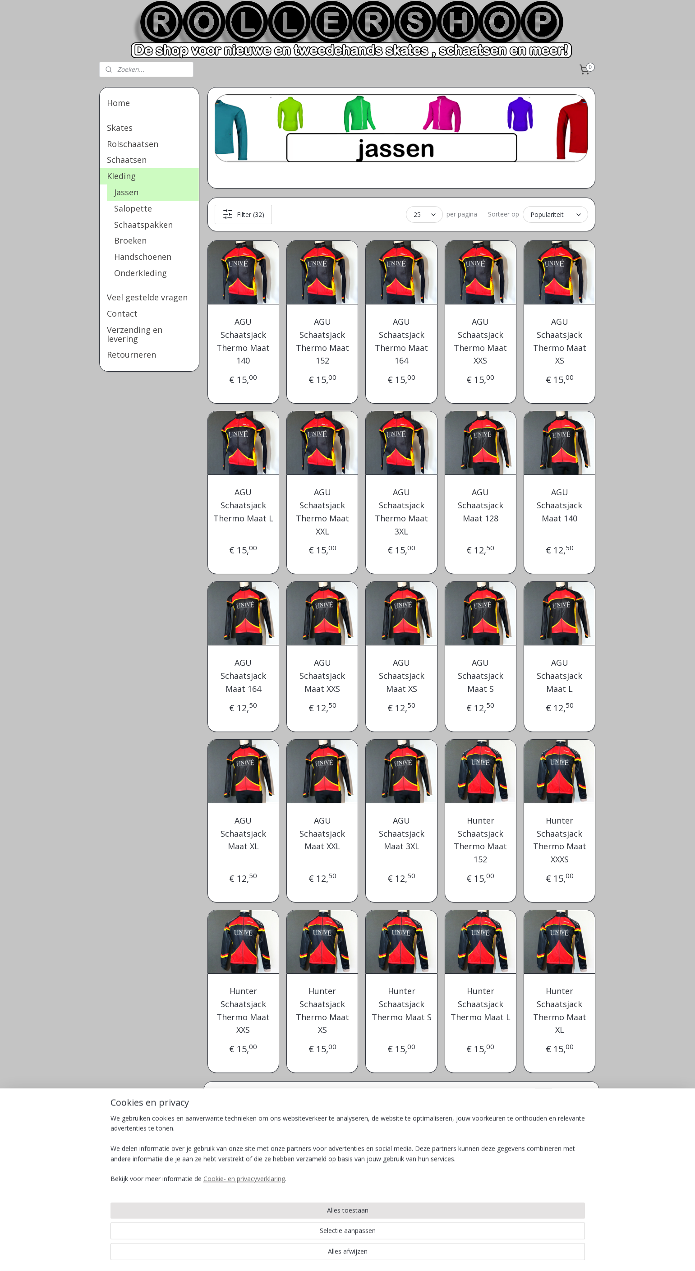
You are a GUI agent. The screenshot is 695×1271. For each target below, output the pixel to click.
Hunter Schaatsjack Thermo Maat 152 (480, 840)
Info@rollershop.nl (430, 1167)
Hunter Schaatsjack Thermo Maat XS (322, 1010)
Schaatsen (127, 159)
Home (118, 102)
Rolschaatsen (132, 143)
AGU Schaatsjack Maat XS (401, 675)
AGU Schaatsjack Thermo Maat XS (559, 341)
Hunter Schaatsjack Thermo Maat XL (559, 1010)
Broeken (130, 240)
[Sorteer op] (556, 214)
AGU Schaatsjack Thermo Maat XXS (480, 341)
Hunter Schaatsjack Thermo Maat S (402, 1003)
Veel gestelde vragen (147, 297)
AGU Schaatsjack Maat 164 (243, 675)
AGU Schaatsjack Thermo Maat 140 (243, 341)
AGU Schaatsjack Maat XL (243, 833)
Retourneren (131, 354)
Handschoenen (142, 256)
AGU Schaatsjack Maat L (559, 675)
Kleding (121, 175)
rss (393, 1254)
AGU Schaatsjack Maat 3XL (401, 833)
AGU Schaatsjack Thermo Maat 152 (322, 341)
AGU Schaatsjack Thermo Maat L (243, 505)
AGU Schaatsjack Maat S (480, 675)
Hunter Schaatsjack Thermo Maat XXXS (559, 840)
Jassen (126, 192)
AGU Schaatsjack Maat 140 (559, 505)
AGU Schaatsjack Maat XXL (322, 833)
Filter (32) (243, 214)
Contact (122, 313)
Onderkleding (140, 272)
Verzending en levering (134, 334)
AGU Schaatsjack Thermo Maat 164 (401, 341)
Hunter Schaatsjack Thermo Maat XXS (243, 1010)
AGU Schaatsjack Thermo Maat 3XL (401, 511)
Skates (120, 127)
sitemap (374, 1254)
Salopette (133, 208)
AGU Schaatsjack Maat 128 (480, 505)
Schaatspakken (143, 224)
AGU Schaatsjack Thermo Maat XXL (322, 511)
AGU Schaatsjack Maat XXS (322, 675)
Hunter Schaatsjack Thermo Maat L (481, 1003)
